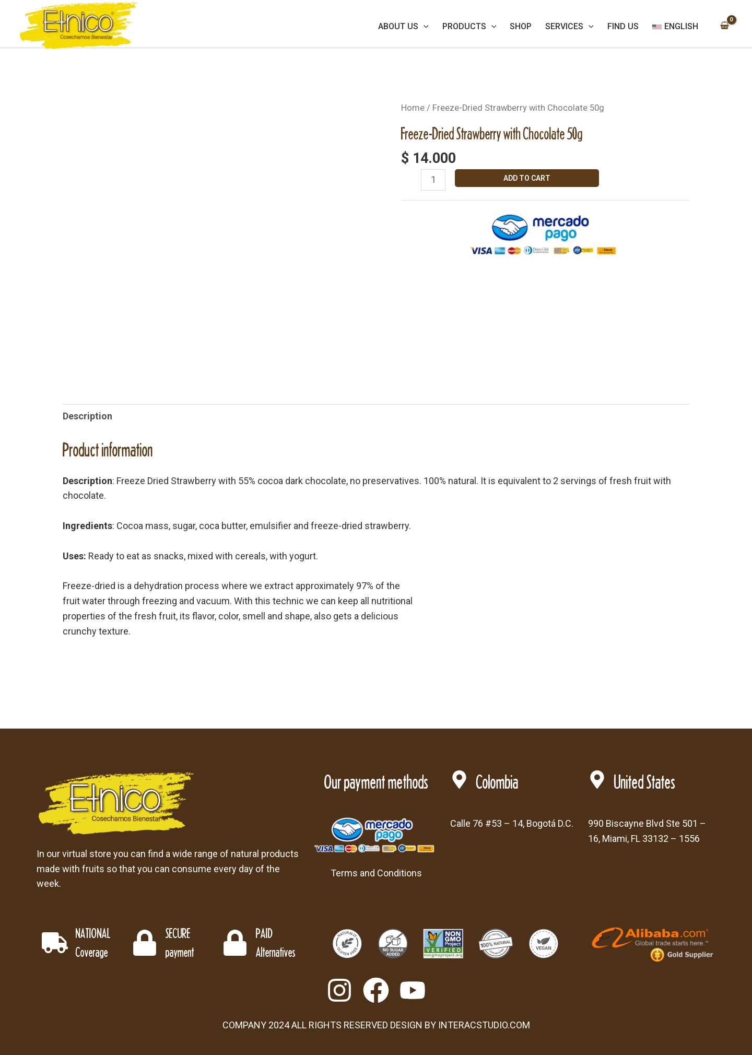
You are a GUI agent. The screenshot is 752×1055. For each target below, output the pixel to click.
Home (413, 108)
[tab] (87, 416)
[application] (423, 26)
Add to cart (526, 178)
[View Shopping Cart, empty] (724, 26)
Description (87, 416)
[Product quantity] (433, 180)
